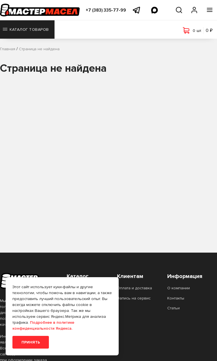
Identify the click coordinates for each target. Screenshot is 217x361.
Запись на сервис (134, 298)
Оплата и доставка (134, 288)
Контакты (175, 298)
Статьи (173, 308)
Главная (7, 49)
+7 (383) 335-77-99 (106, 10)
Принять (30, 342)
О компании (178, 288)
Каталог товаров (26, 29)
